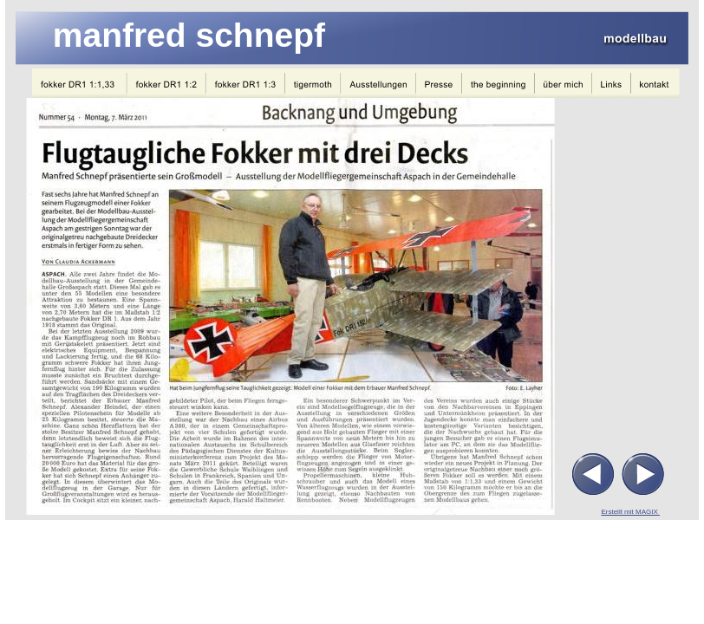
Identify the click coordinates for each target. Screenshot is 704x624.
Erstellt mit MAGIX (630, 512)
